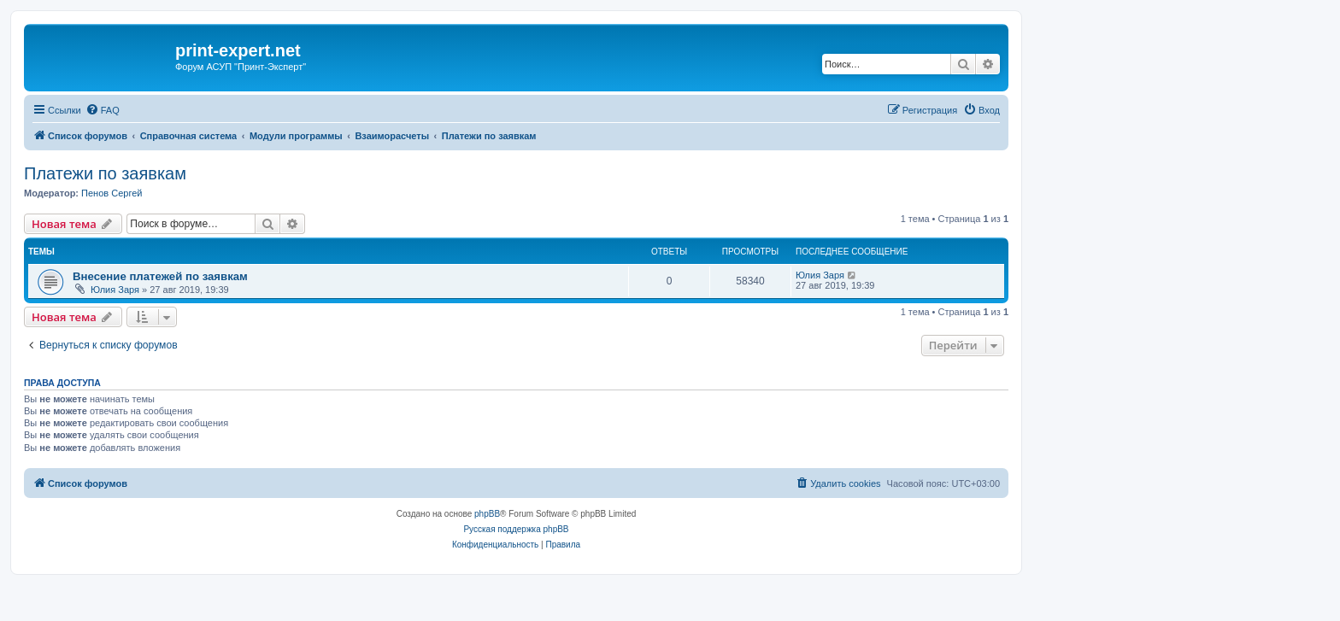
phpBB (487, 513)
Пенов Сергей (111, 193)
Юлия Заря (115, 289)
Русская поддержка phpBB (515, 529)
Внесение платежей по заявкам (160, 276)
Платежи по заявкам (105, 173)
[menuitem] (102, 110)
